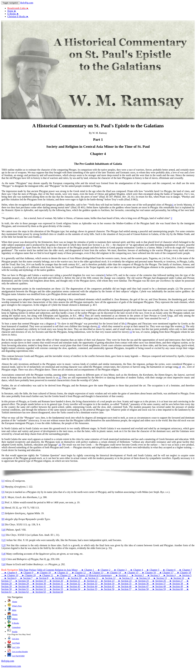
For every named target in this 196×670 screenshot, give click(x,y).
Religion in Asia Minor (66, 570)
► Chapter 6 (167, 570)
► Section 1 (120, 575)
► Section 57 (123, 589)
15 (60, 377)
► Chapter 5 (151, 570)
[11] (4, 535)
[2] (3, 486)
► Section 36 (140, 583)
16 (60, 444)
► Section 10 (73, 578)
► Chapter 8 (9, 572)
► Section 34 (106, 583)
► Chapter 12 (77, 572)
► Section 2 (136, 575)
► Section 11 (90, 578)
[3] (3, 492)
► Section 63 (37, 592)
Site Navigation (15, 597)
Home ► (11, 11)
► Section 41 (37, 586)
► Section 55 (89, 589)
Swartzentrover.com (11, 666)
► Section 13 (124, 578)
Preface (32, 570)
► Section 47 (140, 586)
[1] (3, 481)
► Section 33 (89, 583)
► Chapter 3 (118, 570)
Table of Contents (46, 570)
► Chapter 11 (59, 572)
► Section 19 (37, 581)
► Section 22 (89, 581)
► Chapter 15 (129, 572)
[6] (3, 507)
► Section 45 (106, 586)
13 (20, 359)
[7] (3, 513)
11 (184, 326)
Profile (14, 631)
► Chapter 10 (42, 572)
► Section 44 (89, 586)
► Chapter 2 (102, 570)
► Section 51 (20, 589)
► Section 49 (174, 586)
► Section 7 (24, 578)
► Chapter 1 (86, 570)
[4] (3, 497)
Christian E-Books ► (18, 16)
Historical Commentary (100, 575)
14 (179, 366)
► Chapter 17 (164, 572)
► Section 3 (152, 575)
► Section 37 (157, 583)
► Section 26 (157, 581)
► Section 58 (140, 589)
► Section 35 (123, 583)
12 (131, 332)
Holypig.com (7, 661)
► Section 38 (174, 583)
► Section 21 (72, 581)
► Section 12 (107, 578)
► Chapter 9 (25, 572)
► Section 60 (174, 589)
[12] (4, 540)
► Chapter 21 (44, 575)
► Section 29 (20, 583)
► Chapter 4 (135, 570)
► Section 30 (37, 583)
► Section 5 (183, 575)
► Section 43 (72, 586)
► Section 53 (55, 589)
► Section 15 (158, 578)
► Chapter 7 (184, 570)
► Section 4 (168, 575)
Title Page (23, 570)
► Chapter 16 (147, 572)
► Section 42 (55, 586)
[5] (3, 502)
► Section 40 (20, 586)
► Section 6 (9, 578)
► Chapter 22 (62, 575)
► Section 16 (176, 578)
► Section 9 (56, 578)
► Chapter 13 (94, 572)
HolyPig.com (26, 2)
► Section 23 (106, 581)
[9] (3, 524)
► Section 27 (174, 581)
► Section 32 (72, 583)
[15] (4, 559)
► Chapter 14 (112, 572)
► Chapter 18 (182, 572)
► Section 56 (106, 589)
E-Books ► (13, 13)
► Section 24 (123, 581)
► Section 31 (55, 583)
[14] (4, 553)
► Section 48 (157, 586)
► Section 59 (157, 589)
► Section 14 (141, 578)
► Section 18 (20, 581)
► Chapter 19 (9, 575)
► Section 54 (72, 589)
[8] (3, 519)
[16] (4, 564)
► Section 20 (55, 581)
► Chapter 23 (79, 575)
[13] (4, 545)
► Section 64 (55, 592)
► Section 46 (123, 586)
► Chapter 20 (27, 575)
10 (99, 326)
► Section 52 (37, 589)
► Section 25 (140, 581)
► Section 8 (40, 578)
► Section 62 (20, 592)
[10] (4, 529)
